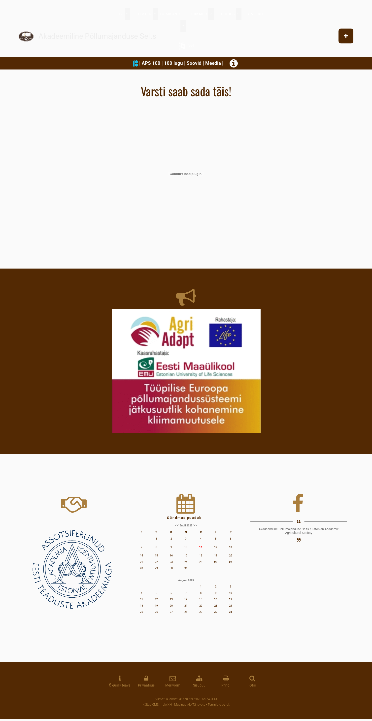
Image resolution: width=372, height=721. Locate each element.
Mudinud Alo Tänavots (189, 704)
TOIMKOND (170, 14)
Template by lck (219, 704)
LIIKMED (199, 14)
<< (177, 525)
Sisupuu (199, 685)
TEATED (144, 14)
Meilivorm (172, 685)
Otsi (252, 685)
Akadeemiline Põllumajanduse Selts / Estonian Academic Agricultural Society (299, 531)
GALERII (255, 14)
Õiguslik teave (119, 685)
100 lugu (173, 63)
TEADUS (227, 14)
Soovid (194, 63)
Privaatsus (146, 685)
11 (201, 547)
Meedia (213, 63)
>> (195, 525)
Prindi (225, 685)
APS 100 (151, 63)
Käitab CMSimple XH (157, 704)
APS (120, 14)
